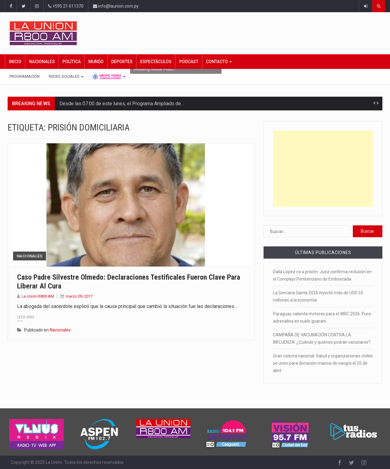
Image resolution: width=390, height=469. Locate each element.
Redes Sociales (66, 76)
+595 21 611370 (65, 6)
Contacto (219, 61)
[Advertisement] (323, 169)
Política (71, 61)
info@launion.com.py (116, 6)
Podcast (188, 61)
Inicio (15, 61)
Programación (24, 76)
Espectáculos (156, 61)
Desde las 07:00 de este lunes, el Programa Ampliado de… (121, 103)
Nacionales (42, 61)
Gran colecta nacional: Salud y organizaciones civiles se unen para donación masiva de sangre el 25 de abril (323, 363)
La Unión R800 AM (38, 296)
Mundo (96, 61)
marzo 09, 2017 (79, 296)
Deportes (122, 61)
